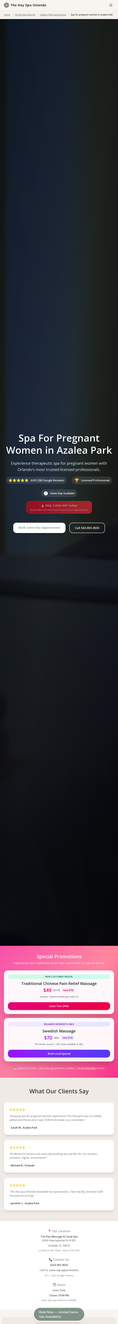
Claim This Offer (59, 1006)
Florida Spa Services (25, 14)
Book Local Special (59, 1053)
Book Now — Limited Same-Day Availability (59, 1314)
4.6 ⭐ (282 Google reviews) (59, 1275)
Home (7, 14)
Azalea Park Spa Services (53, 14)
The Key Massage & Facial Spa (59, 1236)
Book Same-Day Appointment (39, 527)
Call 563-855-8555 (87, 528)
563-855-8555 (88, 1068)
